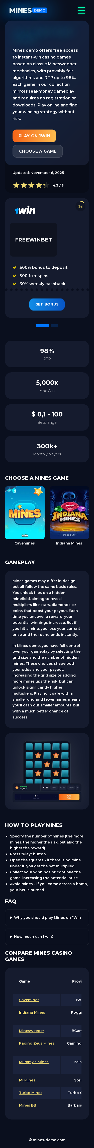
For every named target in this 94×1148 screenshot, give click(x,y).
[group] (25, 516)
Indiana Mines (32, 1012)
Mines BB (27, 1105)
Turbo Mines (30, 1093)
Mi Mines (27, 1080)
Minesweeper (31, 1031)
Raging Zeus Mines (36, 1043)
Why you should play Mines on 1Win (47, 917)
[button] (42, 325)
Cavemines (29, 1000)
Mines (28, 10)
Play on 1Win (34, 136)
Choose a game (37, 151)
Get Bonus (47, 304)
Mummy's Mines (34, 1062)
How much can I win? (34, 936)
